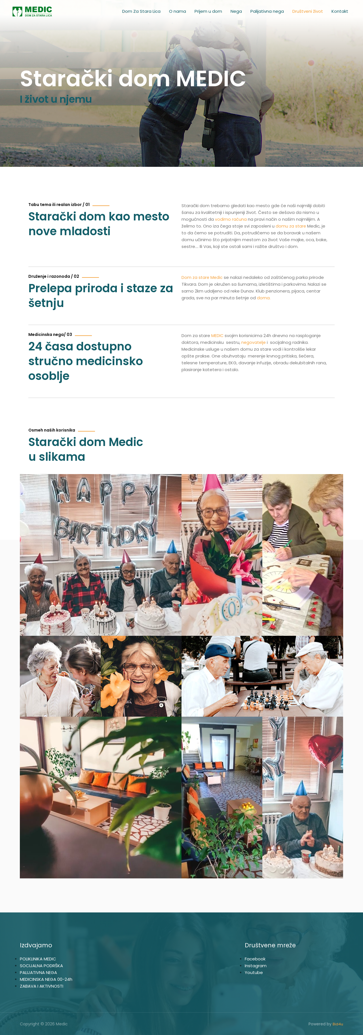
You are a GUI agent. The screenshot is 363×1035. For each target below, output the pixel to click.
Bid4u (337, 1024)
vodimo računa (231, 219)
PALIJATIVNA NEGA (38, 972)
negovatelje (254, 342)
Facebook (255, 959)
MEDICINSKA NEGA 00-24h (46, 979)
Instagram (256, 966)
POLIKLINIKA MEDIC (38, 959)
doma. (264, 298)
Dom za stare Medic (203, 277)
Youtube (254, 972)
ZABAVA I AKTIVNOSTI (41, 986)
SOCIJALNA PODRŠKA (41, 966)
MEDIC (217, 335)
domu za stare (291, 226)
